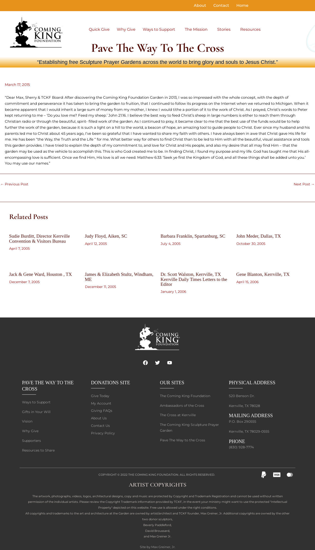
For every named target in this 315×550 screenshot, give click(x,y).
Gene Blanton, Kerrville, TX (264, 274)
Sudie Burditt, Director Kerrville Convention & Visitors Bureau (40, 238)
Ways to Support (159, 29)
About (200, 5)
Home (242, 5)
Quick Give (99, 29)
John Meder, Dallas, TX (259, 236)
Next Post (303, 184)
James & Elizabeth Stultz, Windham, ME (110, 276)
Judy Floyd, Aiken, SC (107, 236)
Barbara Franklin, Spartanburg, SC (194, 236)
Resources (250, 29)
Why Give (126, 29)
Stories (224, 29)
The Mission (196, 29)
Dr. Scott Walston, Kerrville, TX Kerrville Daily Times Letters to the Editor (195, 278)
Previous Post (15, 184)
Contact (221, 5)
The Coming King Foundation (153, 473)
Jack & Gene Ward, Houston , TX (42, 274)
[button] (160, 29)
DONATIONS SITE (110, 379)
